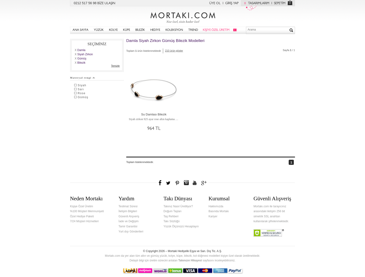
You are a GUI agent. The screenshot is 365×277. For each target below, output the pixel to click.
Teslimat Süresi (128, 206)
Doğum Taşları (173, 211)
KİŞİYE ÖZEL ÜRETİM (216, 30)
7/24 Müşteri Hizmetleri (84, 221)
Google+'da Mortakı (204, 183)
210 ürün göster (174, 50)
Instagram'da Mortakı (186, 183)
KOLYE (113, 30)
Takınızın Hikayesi (190, 260)
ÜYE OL (215, 3)
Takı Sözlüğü (172, 221)
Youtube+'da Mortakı (194, 183)
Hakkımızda (215, 206)
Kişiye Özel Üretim (81, 206)
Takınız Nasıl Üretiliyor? (178, 206)
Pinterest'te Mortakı (177, 183)
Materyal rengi (82, 77)
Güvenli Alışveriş (129, 216)
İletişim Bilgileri (128, 211)
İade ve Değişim (129, 221)
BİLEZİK (140, 30)
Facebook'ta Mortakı (160, 183)
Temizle (115, 65)
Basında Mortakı (218, 211)
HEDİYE (155, 30)
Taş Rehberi (171, 216)
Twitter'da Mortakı (168, 183)
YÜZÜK (99, 30)
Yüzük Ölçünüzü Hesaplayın (181, 226)
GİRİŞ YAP (232, 3)
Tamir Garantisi (128, 226)
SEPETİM (279, 3)
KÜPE (126, 30)
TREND (193, 30)
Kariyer (212, 216)
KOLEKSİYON (174, 30)
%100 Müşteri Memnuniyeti (87, 211)
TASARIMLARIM (255, 3)
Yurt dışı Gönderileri (131, 231)
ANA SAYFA (80, 30)
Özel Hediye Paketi (82, 216)
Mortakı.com (182, 16)
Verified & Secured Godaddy (268, 233)
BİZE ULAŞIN (106, 3)
